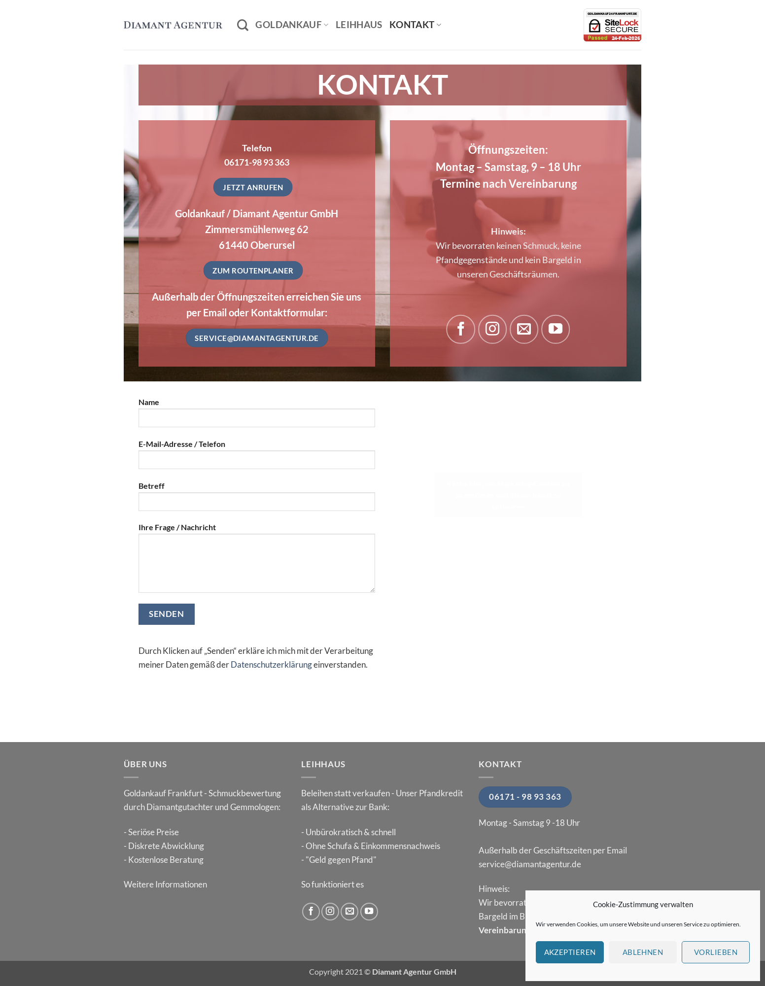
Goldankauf (291, 24)
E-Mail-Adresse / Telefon (257, 458)
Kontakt (415, 24)
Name (257, 416)
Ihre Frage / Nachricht (257, 561)
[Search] (242, 25)
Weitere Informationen (165, 884)
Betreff (257, 500)
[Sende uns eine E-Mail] (524, 329)
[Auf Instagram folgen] (492, 329)
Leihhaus (359, 24)
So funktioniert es (332, 884)
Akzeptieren (570, 952)
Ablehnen (643, 952)
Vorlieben (715, 952)
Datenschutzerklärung (271, 664)
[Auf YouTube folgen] (555, 329)
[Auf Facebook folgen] (461, 329)
